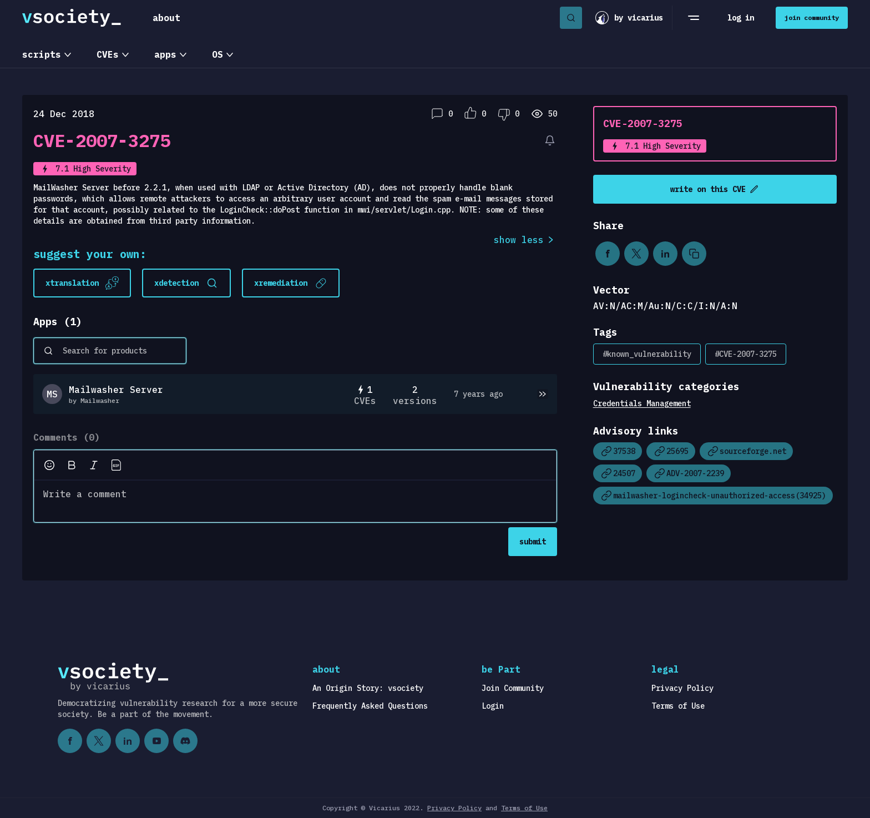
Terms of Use (678, 706)
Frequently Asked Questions (370, 706)
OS (217, 54)
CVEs (108, 54)
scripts (41, 54)
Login (493, 706)
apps (165, 54)
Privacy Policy (682, 688)
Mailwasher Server (116, 389)
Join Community (513, 688)
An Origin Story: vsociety (367, 688)
